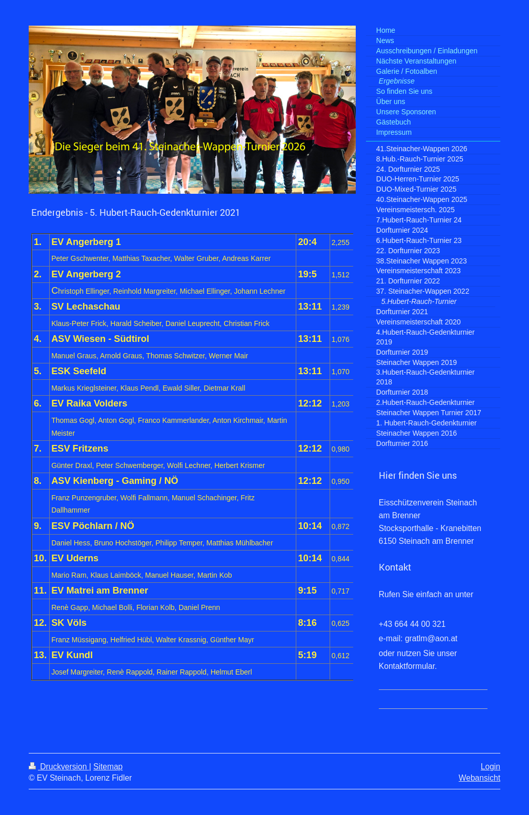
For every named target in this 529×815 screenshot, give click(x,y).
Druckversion (59, 766)
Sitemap (108, 766)
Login (490, 766)
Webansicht (479, 777)
